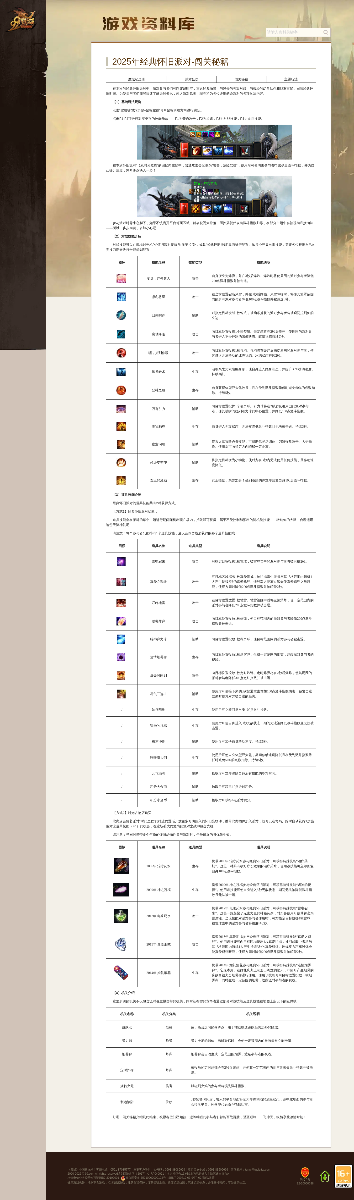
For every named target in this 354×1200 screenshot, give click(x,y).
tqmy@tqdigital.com (257, 1169)
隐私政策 (209, 1177)
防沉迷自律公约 (220, 1173)
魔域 (73, 1169)
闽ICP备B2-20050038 (305, 1178)
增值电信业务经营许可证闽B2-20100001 (93, 1177)
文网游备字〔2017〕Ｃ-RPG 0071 (142, 1173)
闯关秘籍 (241, 79)
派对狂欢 (191, 79)
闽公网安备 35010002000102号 (143, 1178)
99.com (89, 1173)
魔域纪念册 (136, 79)
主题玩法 (291, 79)
